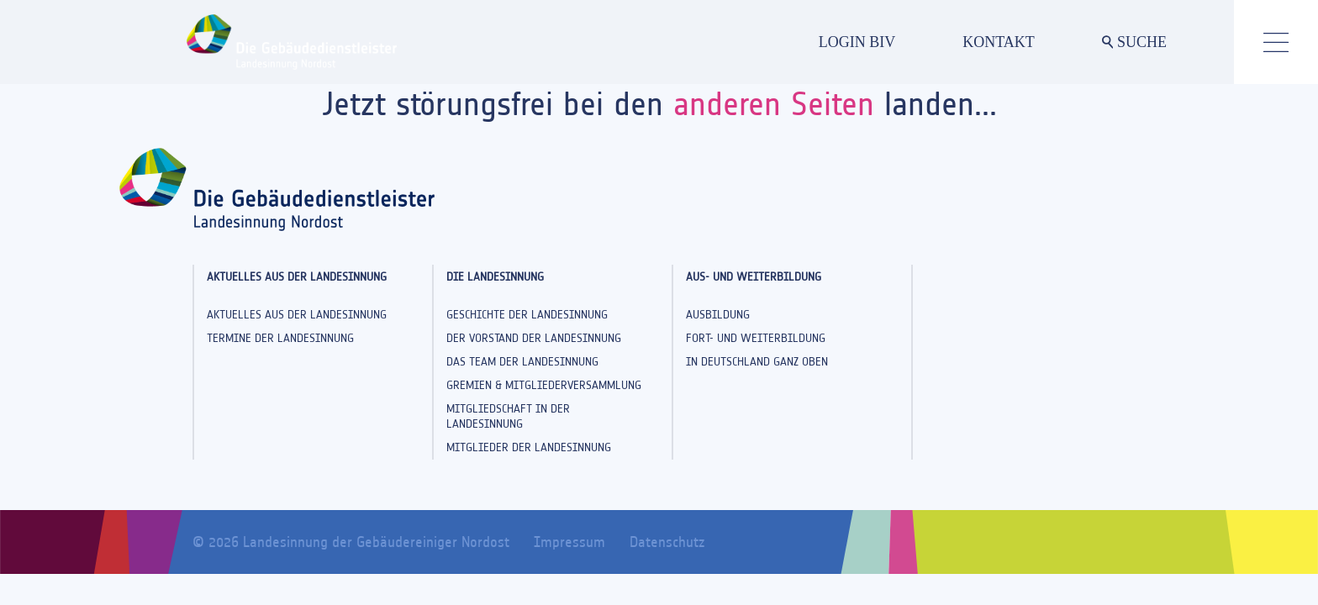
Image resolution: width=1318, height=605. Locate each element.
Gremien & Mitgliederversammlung (543, 385)
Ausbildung (718, 314)
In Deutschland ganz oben (757, 361)
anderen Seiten (773, 104)
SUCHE (1134, 42)
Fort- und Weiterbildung (755, 338)
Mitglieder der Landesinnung (528, 447)
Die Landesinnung (495, 277)
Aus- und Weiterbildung (753, 277)
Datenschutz (667, 542)
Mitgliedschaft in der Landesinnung (508, 416)
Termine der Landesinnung (280, 338)
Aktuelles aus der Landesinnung (297, 277)
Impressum (569, 542)
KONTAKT (998, 42)
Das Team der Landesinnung (522, 361)
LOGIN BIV (857, 42)
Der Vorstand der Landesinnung (533, 338)
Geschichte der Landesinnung (527, 314)
